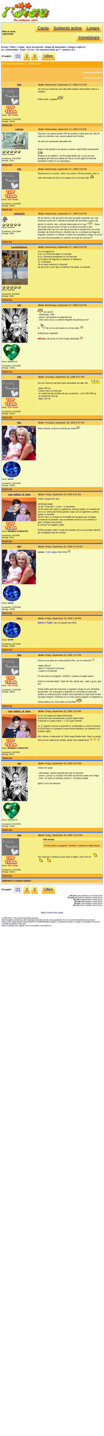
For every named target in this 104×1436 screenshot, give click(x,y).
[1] (18, 56)
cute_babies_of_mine (19, 494)
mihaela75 (19, 213)
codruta (19, 129)
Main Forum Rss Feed (52, 912)
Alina (19, 618)
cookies (26, 922)
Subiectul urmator (92, 77)
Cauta (43, 28)
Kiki (19, 84)
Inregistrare (88, 37)
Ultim (48, 56)
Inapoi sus (7, 125)
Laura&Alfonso (19, 247)
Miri (19, 422)
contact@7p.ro (45, 926)
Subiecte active (68, 28)
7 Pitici (15, 918)
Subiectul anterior (92, 72)
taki (19, 305)
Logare (93, 28)
